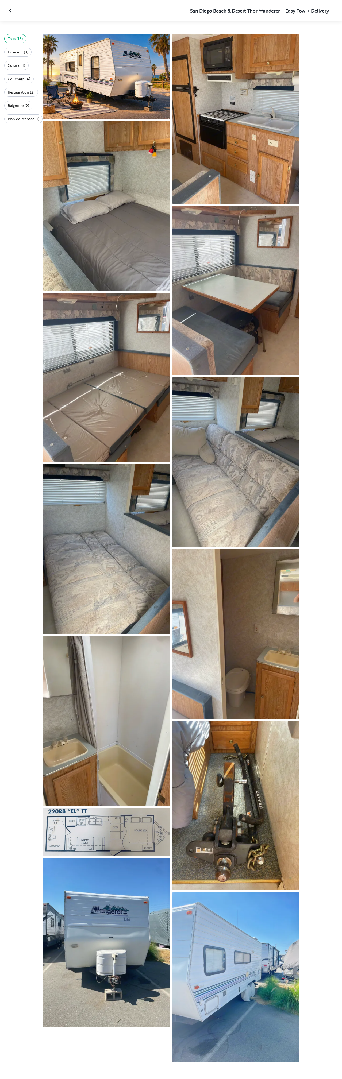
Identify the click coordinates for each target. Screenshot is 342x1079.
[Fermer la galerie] (10, 10)
